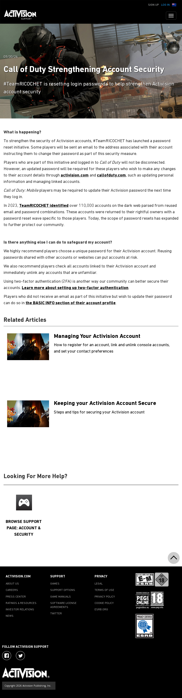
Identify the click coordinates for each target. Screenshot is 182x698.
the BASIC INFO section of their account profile (71, 303)
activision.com (75, 175)
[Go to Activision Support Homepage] (23, 16)
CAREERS (12, 590)
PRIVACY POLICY (105, 596)
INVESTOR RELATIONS (20, 609)
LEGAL (99, 583)
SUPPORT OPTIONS (62, 590)
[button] (174, 4)
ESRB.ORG (101, 609)
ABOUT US (12, 583)
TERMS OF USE (104, 590)
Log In (165, 5)
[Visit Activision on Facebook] (6, 655)
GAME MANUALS (60, 596)
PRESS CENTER (16, 596)
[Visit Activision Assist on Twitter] (20, 655)
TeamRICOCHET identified (43, 206)
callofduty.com (111, 175)
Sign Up (153, 5)
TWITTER (56, 613)
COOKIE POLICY (104, 603)
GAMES (54, 583)
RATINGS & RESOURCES (21, 603)
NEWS (10, 616)
